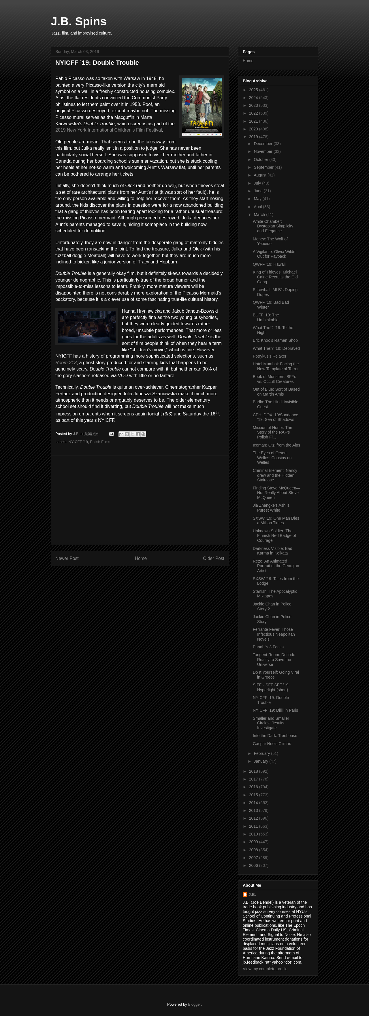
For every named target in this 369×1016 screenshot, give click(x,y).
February (262, 753)
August (260, 175)
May (258, 198)
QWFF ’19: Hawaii (269, 264)
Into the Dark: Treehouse (275, 735)
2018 (254, 771)
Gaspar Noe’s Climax (272, 743)
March (260, 214)
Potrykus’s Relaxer (269, 356)
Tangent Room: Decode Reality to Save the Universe (274, 659)
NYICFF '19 (78, 442)
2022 (254, 113)
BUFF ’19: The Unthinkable (266, 317)
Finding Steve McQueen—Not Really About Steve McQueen (276, 493)
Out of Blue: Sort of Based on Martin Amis (276, 391)
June (258, 191)
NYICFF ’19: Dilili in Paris (275, 710)
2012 (254, 818)
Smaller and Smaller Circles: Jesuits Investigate (271, 723)
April (258, 206)
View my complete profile (265, 968)
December (263, 143)
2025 (254, 90)
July (258, 183)
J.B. (252, 894)
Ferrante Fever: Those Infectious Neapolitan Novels (274, 634)
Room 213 (66, 362)
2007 (254, 857)
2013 (254, 810)
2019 (254, 136)
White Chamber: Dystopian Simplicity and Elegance (273, 226)
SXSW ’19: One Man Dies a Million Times (276, 520)
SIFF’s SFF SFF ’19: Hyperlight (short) (271, 687)
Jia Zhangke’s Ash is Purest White (271, 507)
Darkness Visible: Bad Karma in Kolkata (272, 551)
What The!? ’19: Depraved (276, 348)
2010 (254, 834)
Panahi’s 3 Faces (268, 647)
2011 (254, 826)
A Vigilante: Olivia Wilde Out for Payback (274, 254)
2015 (254, 795)
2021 (254, 121)
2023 (254, 105)
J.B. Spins (78, 21)
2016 (254, 787)
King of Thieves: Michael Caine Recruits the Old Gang (275, 277)
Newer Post (67, 558)
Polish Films (100, 442)
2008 (254, 850)
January (261, 761)
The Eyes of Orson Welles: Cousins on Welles (272, 458)
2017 (254, 779)
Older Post (213, 558)
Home (141, 558)
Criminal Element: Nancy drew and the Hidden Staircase (275, 475)
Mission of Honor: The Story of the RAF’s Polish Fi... (272, 432)
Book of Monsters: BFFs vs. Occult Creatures (274, 379)
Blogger (194, 1004)
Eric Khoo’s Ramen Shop (275, 340)
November (263, 151)
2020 (254, 129)
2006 (254, 865)
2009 (254, 842)
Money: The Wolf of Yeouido (270, 241)
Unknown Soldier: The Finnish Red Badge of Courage (274, 536)
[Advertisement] (139, 500)
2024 (254, 97)
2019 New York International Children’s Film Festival (108, 130)
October (261, 159)
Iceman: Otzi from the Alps (276, 445)
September (264, 167)
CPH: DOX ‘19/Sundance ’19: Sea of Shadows (275, 417)
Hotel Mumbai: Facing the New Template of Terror (276, 366)
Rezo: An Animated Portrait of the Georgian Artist (276, 566)
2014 (254, 802)
